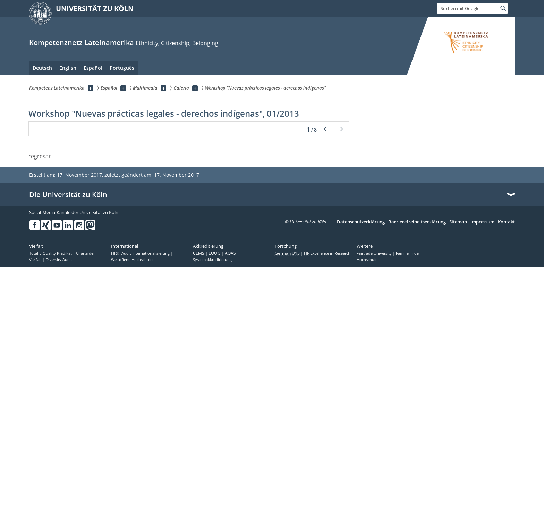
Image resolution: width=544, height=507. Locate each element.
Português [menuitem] (122, 68)
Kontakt (506, 462)
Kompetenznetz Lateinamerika (81, 42)
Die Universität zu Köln (68, 434)
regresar (39, 396)
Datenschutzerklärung (361, 462)
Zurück (325, 369)
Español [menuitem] (93, 68)
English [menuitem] (67, 68)
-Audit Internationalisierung (141, 493)
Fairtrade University (375, 493)
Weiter (342, 369)
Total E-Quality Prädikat (51, 493)
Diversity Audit (59, 499)
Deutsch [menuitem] (42, 68)
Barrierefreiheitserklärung (417, 462)
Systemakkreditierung (212, 499)
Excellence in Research (327, 493)
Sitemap (458, 462)
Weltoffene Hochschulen (133, 499)
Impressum (482, 462)
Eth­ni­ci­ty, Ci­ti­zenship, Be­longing (177, 43)
